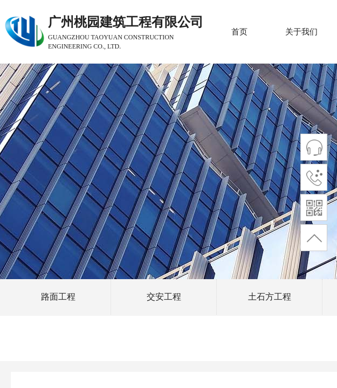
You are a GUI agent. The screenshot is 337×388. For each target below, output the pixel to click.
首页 (239, 31)
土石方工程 (269, 296)
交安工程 (164, 296)
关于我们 (301, 31)
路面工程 (58, 296)
